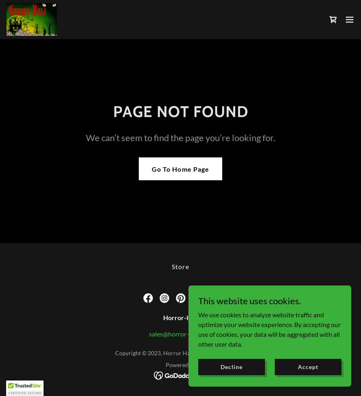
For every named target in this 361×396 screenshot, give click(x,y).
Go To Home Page (180, 169)
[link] (32, 19)
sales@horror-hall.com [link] (180, 334)
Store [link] (180, 266)
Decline (231, 366)
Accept (308, 366)
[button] (349, 19)
